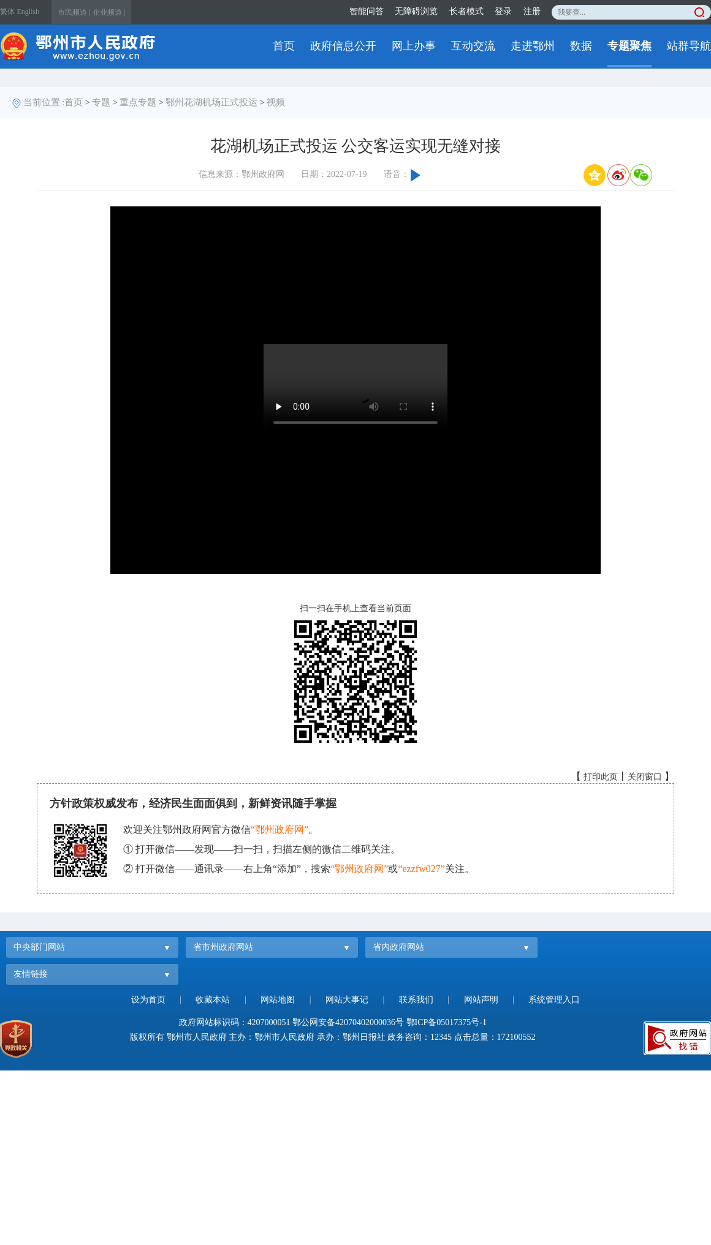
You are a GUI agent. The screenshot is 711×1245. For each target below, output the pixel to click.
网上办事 (414, 46)
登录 (503, 11)
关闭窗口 (645, 776)
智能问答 (366, 11)
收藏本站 (213, 999)
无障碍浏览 (416, 11)
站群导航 (689, 46)
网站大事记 (346, 999)
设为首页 (148, 999)
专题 (101, 102)
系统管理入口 (554, 999)
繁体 (7, 11)
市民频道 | (74, 12)
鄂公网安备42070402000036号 (348, 1022)
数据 (581, 46)
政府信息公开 (343, 46)
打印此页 (601, 776)
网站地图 (277, 999)
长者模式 (466, 11)
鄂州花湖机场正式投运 (211, 102)
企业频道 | (109, 12)
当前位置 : (44, 102)
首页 (284, 46)
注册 (532, 11)
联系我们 (416, 999)
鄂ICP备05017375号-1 (446, 1022)
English (28, 11)
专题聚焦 (629, 46)
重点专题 (138, 102)
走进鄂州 (533, 46)
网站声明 (481, 999)
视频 (276, 102)
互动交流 (473, 46)
